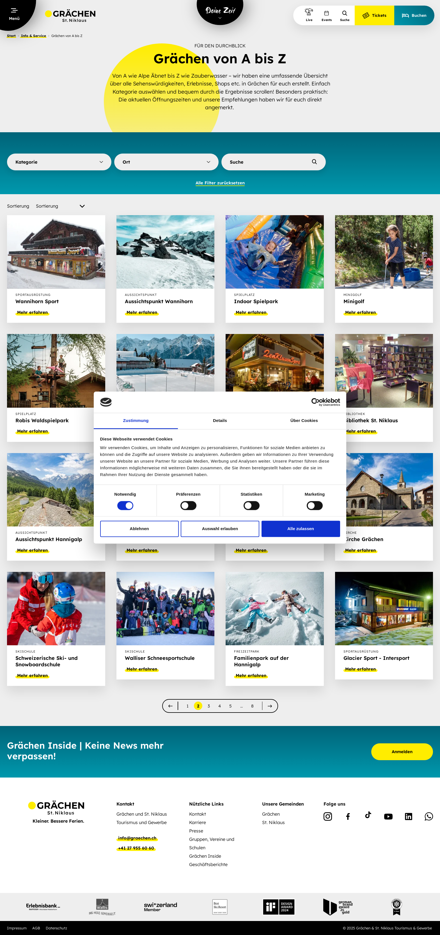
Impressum (17, 928)
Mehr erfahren (32, 312)
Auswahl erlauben (220, 528)
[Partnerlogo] (43, 907)
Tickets (374, 15)
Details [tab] (220, 420)
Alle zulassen (300, 528)
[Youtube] (388, 817)
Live (309, 15)
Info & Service (33, 36)
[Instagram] (328, 817)
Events (327, 16)
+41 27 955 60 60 (136, 848)
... (241, 706)
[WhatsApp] (429, 817)
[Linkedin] (408, 817)
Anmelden (402, 751)
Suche (344, 16)
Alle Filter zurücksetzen (220, 182)
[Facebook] (348, 817)
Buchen (414, 15)
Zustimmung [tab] (136, 420)
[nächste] (270, 706)
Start (11, 36)
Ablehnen (139, 528)
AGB (36, 928)
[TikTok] (368, 817)
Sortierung (18, 206)
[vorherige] (170, 706)
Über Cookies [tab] (304, 420)
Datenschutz (56, 928)
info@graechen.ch (137, 838)
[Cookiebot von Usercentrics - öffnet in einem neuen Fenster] (315, 402)
